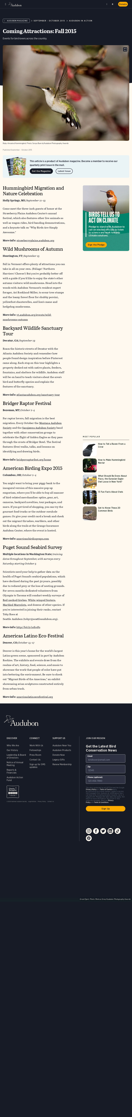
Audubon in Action (81, 21)
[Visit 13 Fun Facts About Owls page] (106, 497)
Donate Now (58, 755)
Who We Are (13, 745)
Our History (12, 750)
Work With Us (36, 745)
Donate (123, 4)
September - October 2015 (49, 21)
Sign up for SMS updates (37, 765)
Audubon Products (61, 750)
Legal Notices (32, 801)
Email (90, 756)
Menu (5, 4)
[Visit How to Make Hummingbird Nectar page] (106, 465)
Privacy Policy (42, 801)
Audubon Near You (61, 745)
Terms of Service (106, 789)
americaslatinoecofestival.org (35, 697)
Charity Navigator (13, 792)
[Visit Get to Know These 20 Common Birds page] (106, 513)
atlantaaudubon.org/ (29, 395)
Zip (89, 767)
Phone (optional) (95, 777)
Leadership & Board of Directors (16, 756)
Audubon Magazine (17, 21)
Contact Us (35, 759)
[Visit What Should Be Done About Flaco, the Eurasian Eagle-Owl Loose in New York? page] (106, 481)
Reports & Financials (12, 771)
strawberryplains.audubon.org (35, 240)
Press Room (35, 755)
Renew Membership (62, 764)
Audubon (15, 4)
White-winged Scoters (41, 600)
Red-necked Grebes (15, 600)
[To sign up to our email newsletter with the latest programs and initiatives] (105, 758)
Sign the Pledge (96, 244)
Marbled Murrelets (14, 605)
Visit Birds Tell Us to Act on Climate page (106, 218)
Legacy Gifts (58, 759)
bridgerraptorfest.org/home (33, 460)
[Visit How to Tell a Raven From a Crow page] (106, 449)
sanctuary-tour (51, 395)
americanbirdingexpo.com (32, 539)
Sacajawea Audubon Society (39, 428)
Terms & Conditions (101, 802)
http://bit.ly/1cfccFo (28, 627)
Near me (107, 4)
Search (113, 3)
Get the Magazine (41, 171)
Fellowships (35, 750)
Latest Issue (64, 171)
